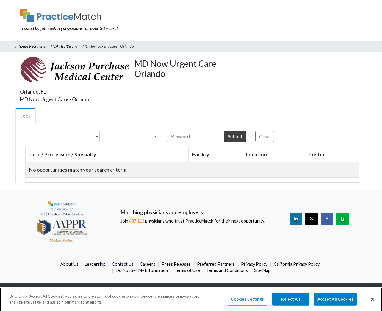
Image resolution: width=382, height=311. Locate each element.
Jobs (26, 116)
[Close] (372, 301)
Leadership (95, 264)
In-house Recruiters (30, 46)
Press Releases (176, 264)
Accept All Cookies (335, 300)
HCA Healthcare (64, 46)
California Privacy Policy (297, 264)
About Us (69, 264)
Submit (235, 136)
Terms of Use (187, 270)
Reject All (290, 300)
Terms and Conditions (227, 270)
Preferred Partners (216, 264)
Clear (264, 136)
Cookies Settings (247, 300)
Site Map (262, 270)
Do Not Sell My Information (142, 270)
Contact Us (123, 264)
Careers (147, 264)
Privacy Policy (254, 264)
